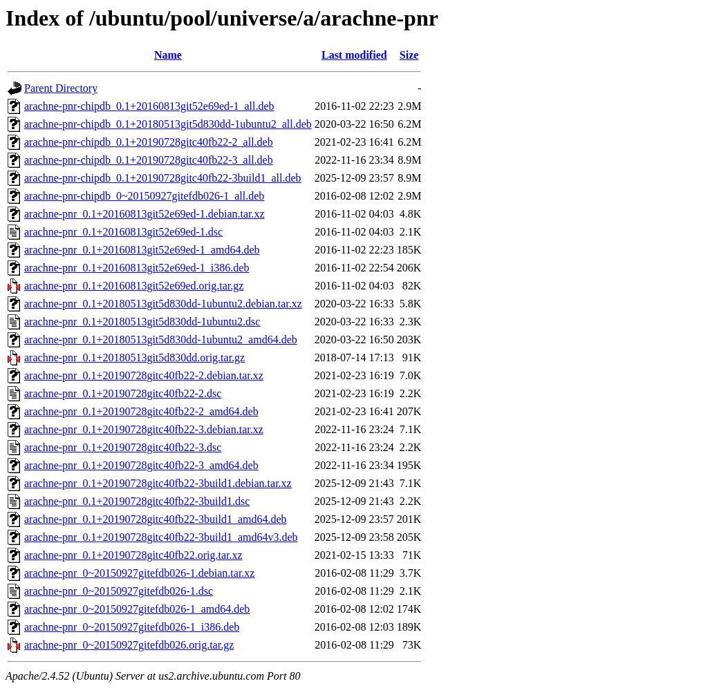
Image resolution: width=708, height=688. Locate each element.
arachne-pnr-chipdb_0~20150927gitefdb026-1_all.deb (144, 196)
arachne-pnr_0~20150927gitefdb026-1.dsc (118, 591)
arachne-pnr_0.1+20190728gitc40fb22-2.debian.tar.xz (143, 375)
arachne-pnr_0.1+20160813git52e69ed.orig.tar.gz (133, 286)
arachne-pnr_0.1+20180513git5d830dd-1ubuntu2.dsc (142, 321)
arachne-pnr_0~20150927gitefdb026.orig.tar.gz (129, 645)
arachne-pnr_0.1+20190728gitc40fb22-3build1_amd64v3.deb (161, 537)
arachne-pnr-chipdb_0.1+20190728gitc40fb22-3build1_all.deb (162, 178)
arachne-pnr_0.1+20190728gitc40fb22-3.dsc (122, 447)
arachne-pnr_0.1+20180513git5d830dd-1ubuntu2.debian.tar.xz (163, 303)
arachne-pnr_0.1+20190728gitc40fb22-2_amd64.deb (141, 411)
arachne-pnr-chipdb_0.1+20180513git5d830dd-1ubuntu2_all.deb (168, 124)
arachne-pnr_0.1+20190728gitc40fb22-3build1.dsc (137, 501)
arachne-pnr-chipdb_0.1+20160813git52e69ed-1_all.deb (149, 106)
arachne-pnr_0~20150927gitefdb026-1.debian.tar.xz (139, 573)
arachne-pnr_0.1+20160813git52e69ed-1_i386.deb (136, 268)
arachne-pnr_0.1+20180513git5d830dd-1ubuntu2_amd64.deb (160, 339)
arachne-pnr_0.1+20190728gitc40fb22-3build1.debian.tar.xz (158, 483)
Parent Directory (60, 88)
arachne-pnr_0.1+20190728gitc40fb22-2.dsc (122, 393)
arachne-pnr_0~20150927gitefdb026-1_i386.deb (131, 627)
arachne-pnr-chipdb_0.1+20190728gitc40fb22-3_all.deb (148, 160)
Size (409, 55)
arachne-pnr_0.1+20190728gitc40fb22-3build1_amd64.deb (155, 519)
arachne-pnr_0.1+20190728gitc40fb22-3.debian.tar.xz (143, 429)
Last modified (354, 55)
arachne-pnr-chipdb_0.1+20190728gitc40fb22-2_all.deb (148, 142)
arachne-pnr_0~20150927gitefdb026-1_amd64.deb (137, 609)
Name (168, 55)
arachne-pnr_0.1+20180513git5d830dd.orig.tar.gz (134, 357)
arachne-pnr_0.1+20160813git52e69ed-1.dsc (123, 232)
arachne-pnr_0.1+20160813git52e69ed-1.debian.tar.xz (144, 214)
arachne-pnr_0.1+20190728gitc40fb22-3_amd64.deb (141, 465)
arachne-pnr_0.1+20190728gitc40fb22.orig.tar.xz (133, 555)
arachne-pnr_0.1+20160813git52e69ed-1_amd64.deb (141, 250)
